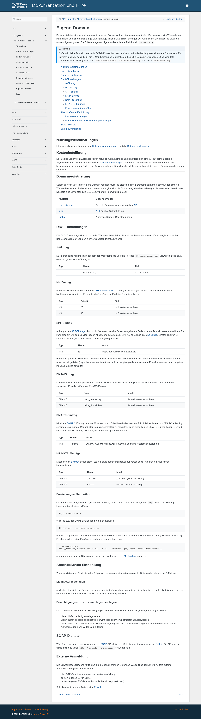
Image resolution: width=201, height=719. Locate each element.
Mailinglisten (17, 35)
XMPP (14, 160)
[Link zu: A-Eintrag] (72, 247)
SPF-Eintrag (71, 92)
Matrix (14, 112)
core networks (66, 205)
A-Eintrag (70, 83)
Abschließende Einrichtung (75, 112)
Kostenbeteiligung (70, 71)
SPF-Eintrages (79, 331)
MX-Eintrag (71, 87)
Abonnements (22, 62)
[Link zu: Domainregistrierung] (93, 176)
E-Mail (159, 644)
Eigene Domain (23, 88)
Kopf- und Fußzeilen (25, 83)
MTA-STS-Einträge (75, 104)
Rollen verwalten (24, 57)
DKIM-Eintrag (72, 96)
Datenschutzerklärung (36, 709)
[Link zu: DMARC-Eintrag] (80, 415)
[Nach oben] (182, 709)
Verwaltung (21, 46)
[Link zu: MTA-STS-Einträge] (84, 453)
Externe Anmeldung (71, 129)
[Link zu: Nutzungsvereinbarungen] (101, 140)
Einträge (75, 462)
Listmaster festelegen (76, 116)
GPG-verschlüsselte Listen (26, 102)
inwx (61, 211)
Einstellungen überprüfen (78, 108)
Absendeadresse (24, 67)
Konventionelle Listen (24, 41)
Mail (13, 28)
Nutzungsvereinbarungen (74, 67)
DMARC (71, 423)
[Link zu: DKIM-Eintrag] (77, 374)
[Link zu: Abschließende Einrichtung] (104, 565)
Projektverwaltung (20, 133)
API (136, 205)
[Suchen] (29, 19)
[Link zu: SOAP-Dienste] (83, 635)
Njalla (62, 217)
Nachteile (152, 335)
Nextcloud (16, 119)
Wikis (14, 146)
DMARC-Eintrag (73, 100)
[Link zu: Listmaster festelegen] (88, 582)
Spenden (16, 174)
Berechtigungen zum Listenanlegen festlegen (88, 120)
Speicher (16, 140)
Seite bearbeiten (174, 19)
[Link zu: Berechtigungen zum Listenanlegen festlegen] (120, 602)
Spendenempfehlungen (111, 162)
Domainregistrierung (71, 75)
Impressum (17, 709)
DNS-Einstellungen (71, 79)
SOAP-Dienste (68, 124)
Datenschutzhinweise (138, 146)
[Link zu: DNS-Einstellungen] (91, 227)
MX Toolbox (130, 556)
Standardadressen (24, 78)
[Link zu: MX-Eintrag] (74, 282)
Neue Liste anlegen (25, 51)
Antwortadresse (23, 73)
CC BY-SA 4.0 (41, 714)
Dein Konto (17, 167)
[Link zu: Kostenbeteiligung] (90, 152)
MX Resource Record (107, 290)
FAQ (18, 94)
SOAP (103, 644)
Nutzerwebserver (19, 126)
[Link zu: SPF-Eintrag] (75, 323)
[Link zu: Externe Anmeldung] (92, 656)
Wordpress (17, 153)
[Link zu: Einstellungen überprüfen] (93, 494)
